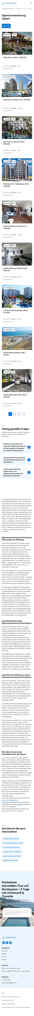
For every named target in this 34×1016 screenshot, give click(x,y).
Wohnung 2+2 (13, 800)
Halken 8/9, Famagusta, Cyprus (11, 968)
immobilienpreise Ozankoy (11, 847)
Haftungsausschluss (8, 1000)
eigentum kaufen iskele (10, 860)
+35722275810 (6, 980)
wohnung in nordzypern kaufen (13, 843)
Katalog (19, 8)
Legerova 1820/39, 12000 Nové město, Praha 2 (16, 971)
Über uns (4, 956)
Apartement (6, 802)
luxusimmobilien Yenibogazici (12, 852)
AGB (3, 993)
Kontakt (4, 959)
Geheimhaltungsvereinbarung (10, 996)
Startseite (4, 951)
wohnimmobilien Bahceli (10, 839)
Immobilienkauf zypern (8, 8)
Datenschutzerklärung (8, 1004)
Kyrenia (19, 804)
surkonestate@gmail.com (9, 983)
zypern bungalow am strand (12, 856)
